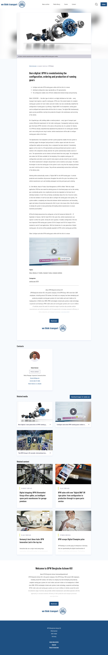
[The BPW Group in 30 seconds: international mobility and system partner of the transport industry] (35, 440)
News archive (45, 4)
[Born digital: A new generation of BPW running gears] (35, 412)
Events (66, 4)
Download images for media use (80, 397)
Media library (56, 4)
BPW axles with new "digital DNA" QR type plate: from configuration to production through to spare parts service (71, 497)
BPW (37, 281)
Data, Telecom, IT (33, 273)
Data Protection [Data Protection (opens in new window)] (54, 647)
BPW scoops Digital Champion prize (71, 539)
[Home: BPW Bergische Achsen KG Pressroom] (13, 4)
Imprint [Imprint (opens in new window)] (54, 645)
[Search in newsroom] (96, 4)
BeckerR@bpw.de (34, 378)
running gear (32, 281)
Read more (54, 321)
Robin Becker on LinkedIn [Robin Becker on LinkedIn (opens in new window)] (34, 384)
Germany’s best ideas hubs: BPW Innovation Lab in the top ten (32, 541)
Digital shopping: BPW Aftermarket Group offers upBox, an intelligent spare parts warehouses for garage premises (33, 497)
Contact (74, 4)
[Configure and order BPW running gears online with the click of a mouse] (73, 412)
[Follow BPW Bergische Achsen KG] (104, 4)
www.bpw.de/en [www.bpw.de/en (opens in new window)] (54, 642)
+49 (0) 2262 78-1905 (34, 381)
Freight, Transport (43, 273)
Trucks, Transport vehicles (55, 273)
